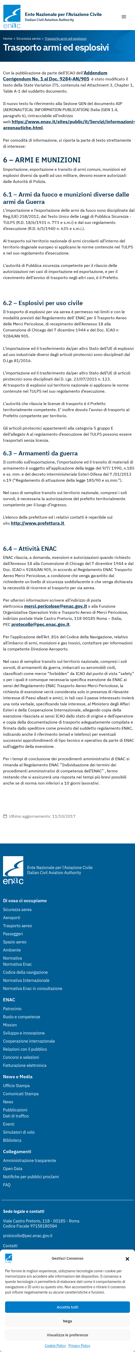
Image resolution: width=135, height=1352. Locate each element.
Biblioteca (12, 1140)
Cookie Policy (55, 1345)
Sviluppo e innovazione (24, 1033)
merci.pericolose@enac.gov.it (55, 606)
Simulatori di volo (19, 1132)
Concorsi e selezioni (21, 1057)
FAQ (7, 1184)
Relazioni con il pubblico (25, 1049)
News (8, 1101)
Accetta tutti (67, 1307)
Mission (10, 1024)
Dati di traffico (16, 1115)
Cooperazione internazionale (29, 1041)
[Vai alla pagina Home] (7, 38)
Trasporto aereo (17, 925)
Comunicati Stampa (21, 1093)
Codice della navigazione (25, 972)
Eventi (8, 1124)
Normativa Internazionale (26, 980)
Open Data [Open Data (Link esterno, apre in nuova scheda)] (12, 1168)
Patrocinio (12, 1008)
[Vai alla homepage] (52, 16)
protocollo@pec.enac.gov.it (40, 624)
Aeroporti (11, 917)
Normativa (12, 958)
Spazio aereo (14, 941)
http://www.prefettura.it (38, 523)
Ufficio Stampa (16, 1085)
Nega (67, 1321)
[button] (127, 1258)
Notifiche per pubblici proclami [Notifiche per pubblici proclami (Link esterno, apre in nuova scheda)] (31, 1176)
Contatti (10, 1245)
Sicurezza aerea (17, 909)
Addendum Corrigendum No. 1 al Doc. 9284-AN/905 (55, 76)
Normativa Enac (17, 964)
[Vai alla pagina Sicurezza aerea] (28, 38)
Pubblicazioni (15, 1109)
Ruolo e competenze (21, 1016)
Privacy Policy (79, 1345)
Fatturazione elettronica (24, 1065)
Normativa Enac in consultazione (32, 988)
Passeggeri (13, 933)
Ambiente (12, 950)
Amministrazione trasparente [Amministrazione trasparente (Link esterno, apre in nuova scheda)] (29, 1160)
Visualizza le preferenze (67, 1335)
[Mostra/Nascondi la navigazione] (124, 17)
